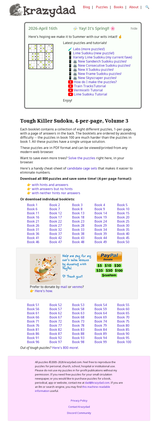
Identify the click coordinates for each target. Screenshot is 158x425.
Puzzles (102, 7)
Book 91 (33, 338)
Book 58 (78, 309)
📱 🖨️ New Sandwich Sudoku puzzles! (97, 61)
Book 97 (55, 342)
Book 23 (78, 221)
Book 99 (100, 342)
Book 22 (55, 221)
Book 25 (123, 221)
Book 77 (55, 325)
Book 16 (33, 217)
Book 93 (78, 338)
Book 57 (55, 309)
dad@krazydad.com (97, 382)
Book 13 (78, 213)
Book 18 (78, 217)
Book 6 (32, 209)
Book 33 (78, 229)
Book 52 (55, 305)
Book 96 (33, 342)
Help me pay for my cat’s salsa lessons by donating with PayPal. (76, 262)
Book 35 (123, 229)
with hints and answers (50, 184)
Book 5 (122, 205)
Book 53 (78, 305)
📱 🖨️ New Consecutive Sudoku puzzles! (99, 65)
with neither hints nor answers (56, 193)
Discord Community (79, 413)
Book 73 (78, 321)
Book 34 (100, 229)
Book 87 (55, 333)
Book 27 (55, 225)
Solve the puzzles (81, 158)
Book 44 (100, 238)
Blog (86, 7)
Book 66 (33, 317)
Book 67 (55, 317)
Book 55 (123, 305)
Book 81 (33, 329)
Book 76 (33, 325)
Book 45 (123, 238)
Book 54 (100, 305)
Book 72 (55, 321)
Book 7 (54, 209)
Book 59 (100, 309)
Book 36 (33, 233)
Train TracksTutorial (90, 86)
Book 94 (100, 338)
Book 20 (123, 217)
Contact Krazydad (79, 407)
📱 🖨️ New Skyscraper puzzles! (92, 77)
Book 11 (33, 213)
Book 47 (55, 242)
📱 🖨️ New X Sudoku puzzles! (91, 69)
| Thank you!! (72, 276)
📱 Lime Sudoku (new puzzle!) (91, 53)
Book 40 (123, 233)
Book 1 (32, 205)
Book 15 (123, 213)
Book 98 (78, 342)
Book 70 (123, 317)
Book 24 (100, 221)
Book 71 (33, 321)
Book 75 (123, 321)
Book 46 (33, 242)
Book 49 (100, 242)
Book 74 (100, 321)
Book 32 (55, 229)
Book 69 (100, 317)
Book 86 (33, 333)
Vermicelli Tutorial (88, 90)
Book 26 (33, 225)
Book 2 (54, 205)
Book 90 (123, 333)
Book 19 (100, 217)
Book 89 (100, 333)
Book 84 (100, 329)
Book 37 (55, 233)
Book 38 (78, 233)
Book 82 (55, 329)
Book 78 (78, 325)
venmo (77, 286)
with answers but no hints (52, 189)
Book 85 (123, 329)
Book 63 (78, 313)
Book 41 (33, 238)
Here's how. (44, 291)
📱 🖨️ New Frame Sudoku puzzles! (94, 73)
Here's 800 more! (65, 347)
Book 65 (123, 313)
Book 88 (78, 333)
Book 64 (100, 313)
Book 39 (100, 233)
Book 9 (99, 209)
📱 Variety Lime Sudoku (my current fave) (100, 57)
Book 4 (99, 205)
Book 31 (33, 229)
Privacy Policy (79, 400)
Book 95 (123, 338)
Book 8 (77, 209)
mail (63, 286)
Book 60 (123, 309)
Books (118, 7)
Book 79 (100, 325)
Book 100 (124, 342)
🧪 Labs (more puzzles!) (86, 49)
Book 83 (78, 329)
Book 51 (33, 305)
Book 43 (78, 238)
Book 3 (77, 205)
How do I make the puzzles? (95, 82)
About (133, 7)
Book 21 (33, 221)
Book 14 (100, 213)
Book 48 (78, 242)
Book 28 (78, 225)
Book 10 (123, 209)
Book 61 (33, 313)
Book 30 (123, 225)
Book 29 (100, 225)
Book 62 (55, 313)
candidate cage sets (82, 168)
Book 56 (33, 309)
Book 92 (55, 338)
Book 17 (55, 217)
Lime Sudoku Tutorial (90, 94)
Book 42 (55, 238)
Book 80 (123, 325)
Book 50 (123, 242)
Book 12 (55, 213)
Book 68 (78, 317)
